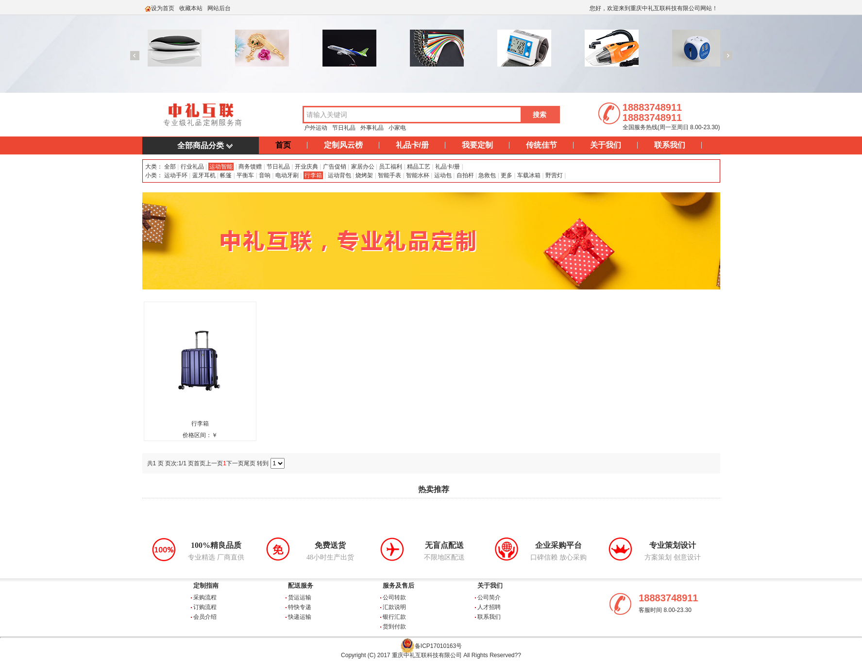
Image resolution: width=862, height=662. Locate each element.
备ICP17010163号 (438, 646)
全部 (169, 166)
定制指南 (206, 585)
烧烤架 (364, 175)
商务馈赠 (250, 166)
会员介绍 (205, 616)
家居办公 (362, 166)
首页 (283, 145)
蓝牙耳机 (204, 175)
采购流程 (205, 597)
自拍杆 (465, 175)
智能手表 (389, 175)
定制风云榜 (343, 145)
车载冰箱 (529, 175)
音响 (264, 175)
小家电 (397, 127)
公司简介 (489, 597)
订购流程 (205, 607)
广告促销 (334, 166)
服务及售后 (398, 585)
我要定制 (477, 145)
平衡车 (245, 175)
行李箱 (313, 175)
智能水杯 (417, 175)
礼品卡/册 (412, 145)
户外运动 (315, 127)
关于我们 (605, 145)
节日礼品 (343, 127)
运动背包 (339, 175)
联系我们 (669, 145)
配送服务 (300, 585)
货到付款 (394, 626)
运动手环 (175, 175)
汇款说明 (394, 607)
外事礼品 (372, 127)
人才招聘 (489, 607)
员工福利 (390, 166)
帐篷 (226, 175)
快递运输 (299, 616)
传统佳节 (541, 145)
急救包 (487, 175)
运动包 (443, 175)
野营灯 (554, 175)
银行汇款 (394, 616)
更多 (506, 175)
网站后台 (219, 8)
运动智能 (221, 166)
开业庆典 (306, 166)
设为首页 (162, 8)
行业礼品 (192, 166)
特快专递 (299, 607)
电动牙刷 (287, 175)
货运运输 (299, 597)
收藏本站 (191, 8)
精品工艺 (418, 166)
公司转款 (394, 597)
